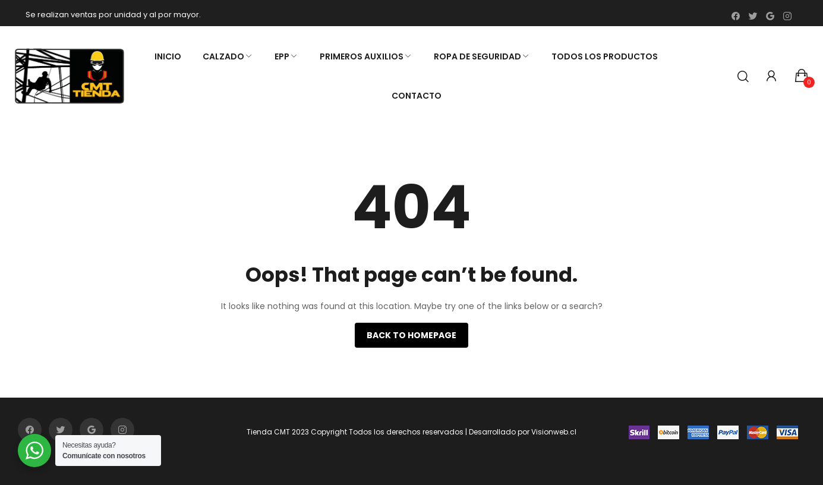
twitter (753, 16)
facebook (735, 16)
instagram (787, 16)
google (770, 16)
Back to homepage (411, 335)
